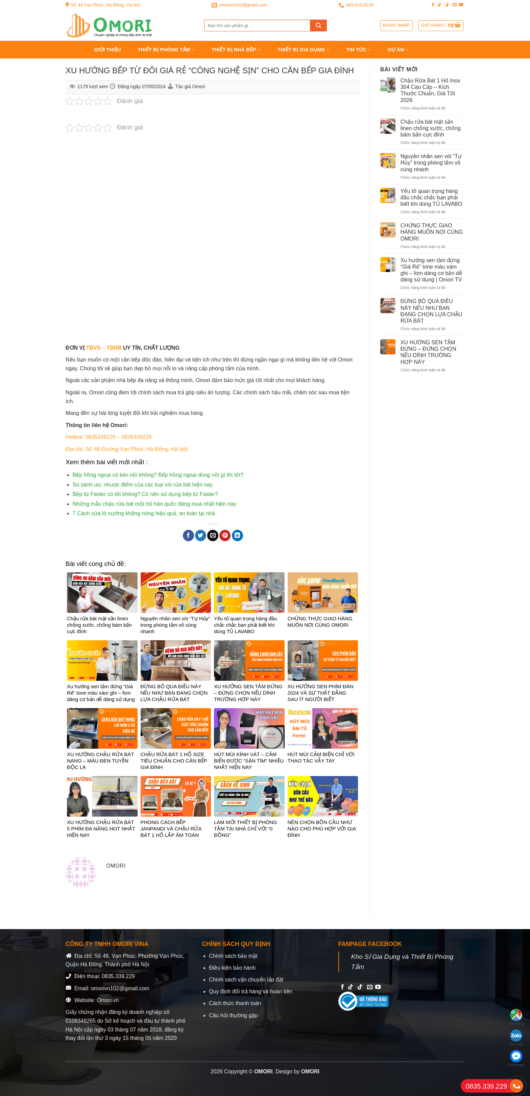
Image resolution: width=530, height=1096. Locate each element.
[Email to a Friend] (212, 535)
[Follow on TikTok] (439, 5)
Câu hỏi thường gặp (233, 1015)
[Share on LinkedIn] (237, 535)
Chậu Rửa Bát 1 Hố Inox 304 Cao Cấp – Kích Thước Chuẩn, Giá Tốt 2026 (430, 90)
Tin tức (358, 50)
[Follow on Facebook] (433, 5)
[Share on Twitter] (200, 535)
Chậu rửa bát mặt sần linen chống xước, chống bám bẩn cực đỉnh (431, 128)
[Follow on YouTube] (461, 5)
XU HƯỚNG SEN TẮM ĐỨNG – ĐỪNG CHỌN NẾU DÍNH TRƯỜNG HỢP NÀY (428, 352)
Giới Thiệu (107, 49)
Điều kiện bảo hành (232, 968)
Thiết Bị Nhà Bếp (236, 50)
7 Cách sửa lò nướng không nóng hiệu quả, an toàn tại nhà (144, 513)
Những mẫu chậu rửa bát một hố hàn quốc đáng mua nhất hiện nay (154, 504)
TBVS (93, 348)
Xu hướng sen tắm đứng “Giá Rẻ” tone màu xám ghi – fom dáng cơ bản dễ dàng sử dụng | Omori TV (431, 270)
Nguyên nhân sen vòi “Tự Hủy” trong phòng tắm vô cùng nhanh (431, 162)
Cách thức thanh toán (235, 1003)
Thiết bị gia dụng (304, 50)
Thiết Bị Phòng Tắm (166, 50)
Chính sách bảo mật (233, 956)
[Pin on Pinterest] (225, 535)
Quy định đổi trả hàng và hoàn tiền (250, 991)
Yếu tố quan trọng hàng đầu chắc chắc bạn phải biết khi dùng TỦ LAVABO (431, 197)
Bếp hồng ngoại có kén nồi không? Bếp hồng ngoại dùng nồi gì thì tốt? (158, 475)
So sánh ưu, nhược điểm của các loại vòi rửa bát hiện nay (143, 485)
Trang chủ (74, 49)
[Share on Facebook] (188, 535)
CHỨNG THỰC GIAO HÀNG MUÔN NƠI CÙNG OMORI (432, 232)
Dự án (398, 50)
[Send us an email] (455, 5)
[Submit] (318, 25)
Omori (198, 86)
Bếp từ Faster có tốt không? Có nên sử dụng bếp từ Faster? (145, 494)
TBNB (113, 348)
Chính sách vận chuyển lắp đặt (246, 979)
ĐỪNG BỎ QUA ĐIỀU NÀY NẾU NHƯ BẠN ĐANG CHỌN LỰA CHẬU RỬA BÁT (431, 311)
